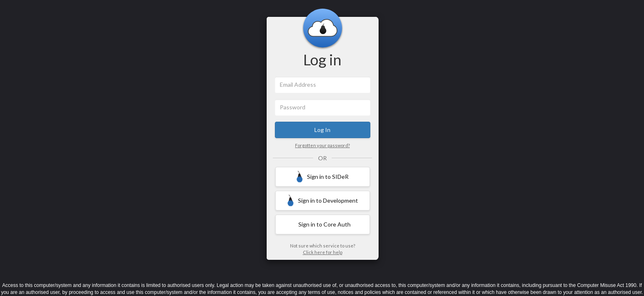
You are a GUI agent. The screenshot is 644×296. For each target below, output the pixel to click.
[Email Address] (322, 84)
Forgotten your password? (322, 145)
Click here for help (322, 252)
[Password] (322, 107)
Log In (322, 129)
